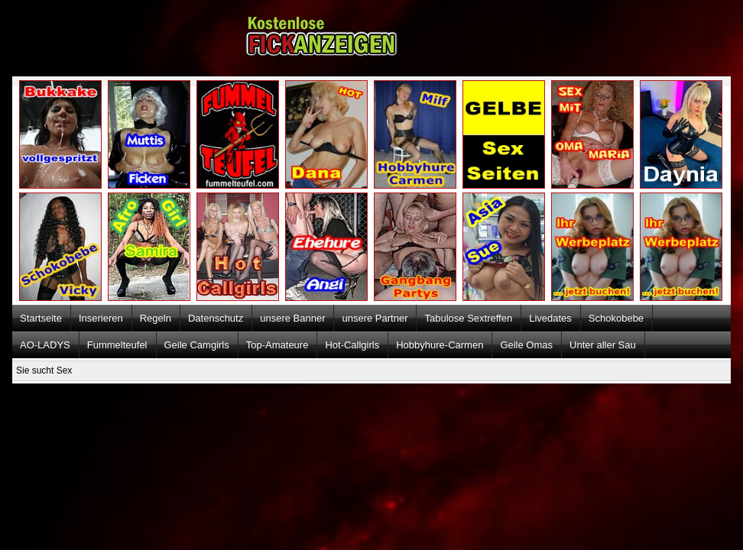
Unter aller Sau (602, 345)
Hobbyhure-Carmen (439, 345)
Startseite (41, 318)
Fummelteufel (117, 345)
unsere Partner (374, 318)
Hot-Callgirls (352, 345)
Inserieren (101, 318)
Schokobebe (616, 318)
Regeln (155, 318)
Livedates (550, 318)
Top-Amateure (277, 345)
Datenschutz (215, 318)
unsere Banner (292, 318)
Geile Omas (526, 345)
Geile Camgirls (196, 345)
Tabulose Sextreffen (468, 318)
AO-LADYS (45, 345)
